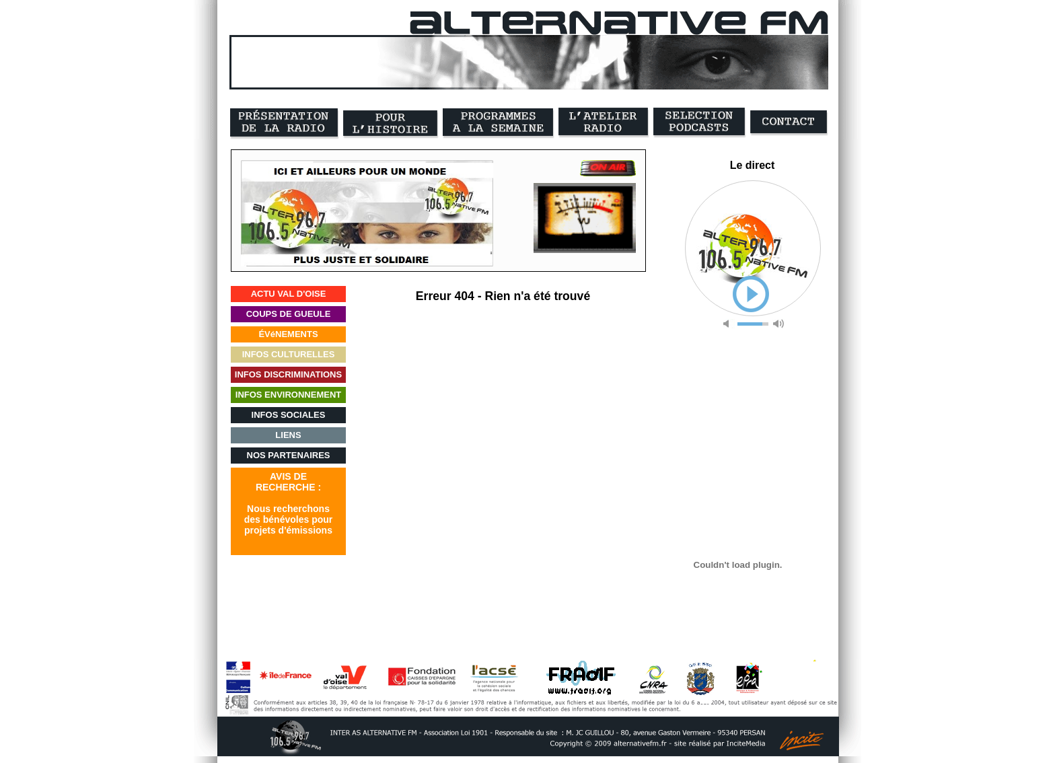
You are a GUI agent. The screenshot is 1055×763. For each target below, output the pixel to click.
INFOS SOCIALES (289, 415)
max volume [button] (778, 324)
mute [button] (729, 324)
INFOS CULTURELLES (288, 354)
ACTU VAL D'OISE (288, 294)
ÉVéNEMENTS (288, 334)
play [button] (751, 294)
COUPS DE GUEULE (288, 314)
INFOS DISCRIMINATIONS (288, 374)
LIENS (288, 435)
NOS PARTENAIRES (288, 455)
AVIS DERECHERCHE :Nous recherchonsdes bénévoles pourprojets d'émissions (288, 503)
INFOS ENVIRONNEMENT (288, 395)
